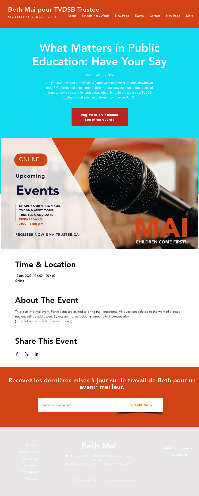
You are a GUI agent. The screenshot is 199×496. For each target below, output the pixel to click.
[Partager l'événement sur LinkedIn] (36, 354)
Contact (30, 478)
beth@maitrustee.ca (177, 448)
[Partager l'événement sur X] (27, 354)
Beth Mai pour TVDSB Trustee (53, 9)
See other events (99, 119)
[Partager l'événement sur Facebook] (17, 354)
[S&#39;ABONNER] (139, 405)
